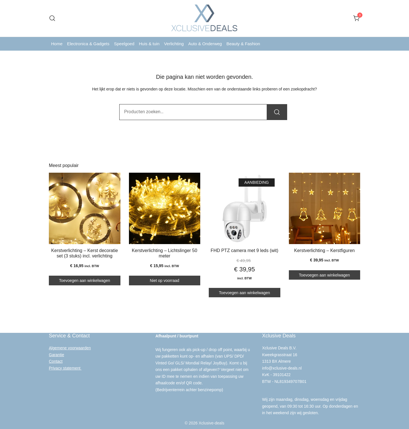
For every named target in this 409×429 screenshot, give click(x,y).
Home (56, 43)
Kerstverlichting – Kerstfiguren (324, 250)
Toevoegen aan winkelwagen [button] (84, 280)
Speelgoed (124, 43)
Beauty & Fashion (243, 43)
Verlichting (174, 43)
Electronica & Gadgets (88, 43)
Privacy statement (65, 367)
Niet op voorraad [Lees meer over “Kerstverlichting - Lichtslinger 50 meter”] (164, 280)
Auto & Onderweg (205, 43)
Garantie (56, 353)
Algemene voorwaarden (70, 347)
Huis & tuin (149, 43)
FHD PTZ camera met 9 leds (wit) (244, 250)
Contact (55, 360)
